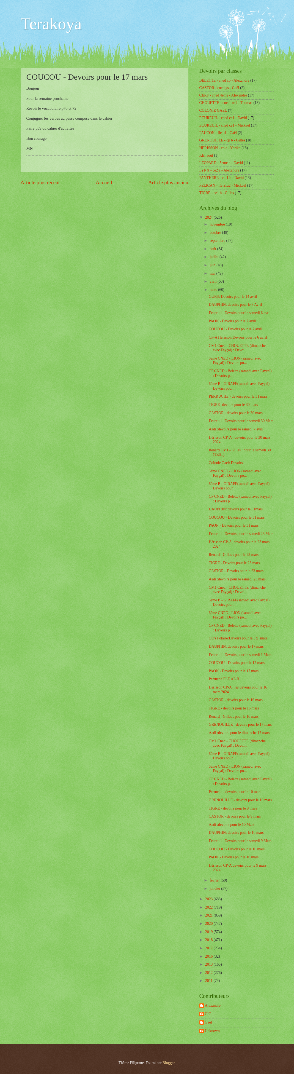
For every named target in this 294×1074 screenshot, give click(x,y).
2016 (209, 956)
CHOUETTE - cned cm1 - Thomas (225, 103)
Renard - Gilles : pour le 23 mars (234, 555)
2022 (209, 907)
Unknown (212, 1031)
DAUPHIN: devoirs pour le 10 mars (236, 833)
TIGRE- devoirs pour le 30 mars (233, 405)
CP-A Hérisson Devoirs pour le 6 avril (238, 337)
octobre (216, 233)
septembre (218, 241)
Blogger (169, 1063)
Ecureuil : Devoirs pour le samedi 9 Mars (240, 841)
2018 (209, 940)
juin (213, 265)
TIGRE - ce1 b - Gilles (216, 193)
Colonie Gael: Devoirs (226, 463)
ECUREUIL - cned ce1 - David (223, 118)
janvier (215, 888)
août (213, 249)
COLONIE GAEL (213, 110)
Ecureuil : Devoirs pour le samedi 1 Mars (240, 655)
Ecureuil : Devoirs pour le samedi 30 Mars (241, 421)
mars (214, 290)
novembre (218, 224)
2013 (209, 964)
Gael (208, 1022)
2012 (209, 973)
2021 (209, 915)
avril (214, 281)
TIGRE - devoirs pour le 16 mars (234, 708)
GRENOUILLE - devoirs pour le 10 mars (240, 800)
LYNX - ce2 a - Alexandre (219, 170)
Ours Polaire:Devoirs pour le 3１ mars (238, 638)
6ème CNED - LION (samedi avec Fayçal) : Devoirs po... (235, 360)
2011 (209, 981)
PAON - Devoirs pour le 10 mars (234, 857)
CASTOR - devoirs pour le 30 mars (236, 413)
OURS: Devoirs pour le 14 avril (233, 296)
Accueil (104, 182)
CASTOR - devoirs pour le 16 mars (236, 700)
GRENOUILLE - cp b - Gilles (222, 140)
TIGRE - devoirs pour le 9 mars (233, 808)
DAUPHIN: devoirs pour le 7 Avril (235, 304)
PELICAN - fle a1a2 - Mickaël (222, 185)
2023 (209, 899)
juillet (214, 257)
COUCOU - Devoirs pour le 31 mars (237, 517)
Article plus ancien (168, 182)
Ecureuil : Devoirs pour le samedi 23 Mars (241, 534)
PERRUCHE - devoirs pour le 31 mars (238, 396)
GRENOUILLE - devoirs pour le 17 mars (240, 724)
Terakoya (51, 24)
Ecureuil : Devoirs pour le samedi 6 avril (240, 313)
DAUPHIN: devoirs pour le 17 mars (236, 646)
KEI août (206, 155)
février (215, 880)
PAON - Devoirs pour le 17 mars (234, 671)
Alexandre (213, 1005)
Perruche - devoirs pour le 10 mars (235, 792)
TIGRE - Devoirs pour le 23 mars (234, 563)
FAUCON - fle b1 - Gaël (218, 133)
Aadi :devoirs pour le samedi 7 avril (236, 429)
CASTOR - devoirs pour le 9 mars (235, 816)
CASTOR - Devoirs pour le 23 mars (236, 571)
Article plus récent (40, 182)
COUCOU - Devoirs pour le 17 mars (237, 663)
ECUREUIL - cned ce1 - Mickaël (224, 125)
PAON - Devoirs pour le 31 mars (234, 525)
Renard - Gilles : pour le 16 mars (234, 716)
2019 (209, 932)
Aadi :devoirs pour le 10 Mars (231, 825)
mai (213, 273)
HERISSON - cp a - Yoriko (220, 148)
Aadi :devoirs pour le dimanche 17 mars (239, 733)
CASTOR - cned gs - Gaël (219, 88)
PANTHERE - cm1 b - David (221, 178)
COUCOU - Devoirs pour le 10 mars (237, 849)
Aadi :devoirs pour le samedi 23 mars (237, 579)
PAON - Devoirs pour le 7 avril (232, 321)
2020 (209, 924)
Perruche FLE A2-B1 (225, 679)
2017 (209, 948)
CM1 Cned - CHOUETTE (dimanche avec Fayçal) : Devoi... (237, 348)
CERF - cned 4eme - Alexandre (223, 95)
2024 (209, 217)
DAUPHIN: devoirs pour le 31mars (236, 509)
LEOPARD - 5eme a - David (221, 163)
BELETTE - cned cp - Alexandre (224, 80)
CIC (208, 1014)
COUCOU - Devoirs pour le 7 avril (235, 329)
